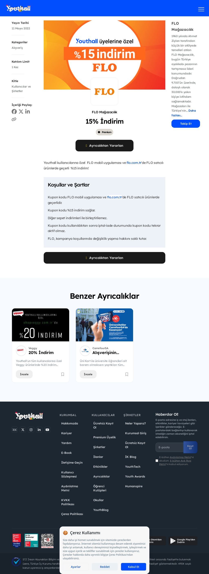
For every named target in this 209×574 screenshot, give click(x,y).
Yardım (66, 443)
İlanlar (98, 457)
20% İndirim (41, 352)
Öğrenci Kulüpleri (99, 488)
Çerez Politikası (72, 514)
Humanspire (133, 486)
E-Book (66, 453)
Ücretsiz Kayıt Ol (103, 425)
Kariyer (66, 433)
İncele (24, 374)
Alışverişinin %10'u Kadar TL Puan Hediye (108, 352)
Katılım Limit (21, 61)
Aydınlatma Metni (69, 488)
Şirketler (99, 447)
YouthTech (132, 467)
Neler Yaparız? (135, 423)
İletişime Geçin (72, 462)
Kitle (15, 81)
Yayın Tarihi (20, 23)
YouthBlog (100, 510)
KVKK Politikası (67, 502)
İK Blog (130, 457)
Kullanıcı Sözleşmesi (69, 474)
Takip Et (185, 123)
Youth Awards (135, 476)
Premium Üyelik (104, 437)
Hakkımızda (69, 423)
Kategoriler (20, 42)
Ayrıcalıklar (101, 476)
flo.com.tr (134, 163)
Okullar (98, 500)
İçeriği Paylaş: (22, 105)
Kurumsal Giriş (135, 433)
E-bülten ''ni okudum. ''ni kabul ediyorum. (176, 461)
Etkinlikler (100, 467)
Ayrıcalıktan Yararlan (104, 145)
